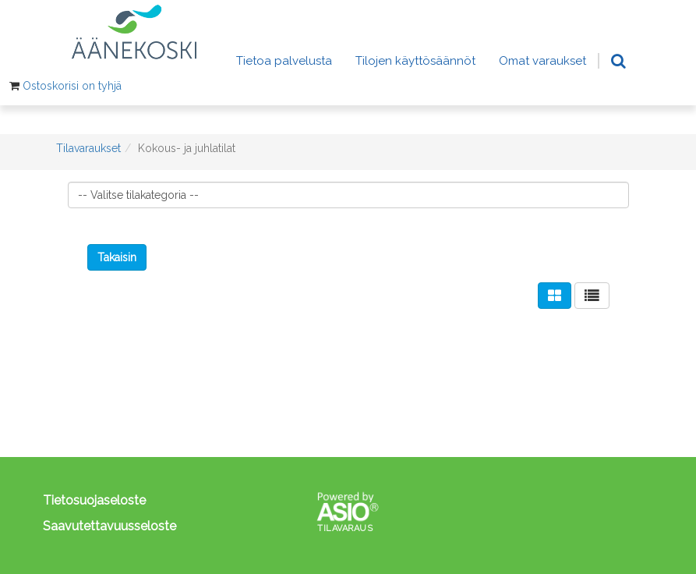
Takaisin (116, 257)
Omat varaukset (542, 61)
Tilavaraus (345, 528)
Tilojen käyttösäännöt (415, 61)
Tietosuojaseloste (94, 500)
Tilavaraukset (88, 148)
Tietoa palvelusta (284, 61)
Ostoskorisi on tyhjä (72, 86)
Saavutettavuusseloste (109, 526)
